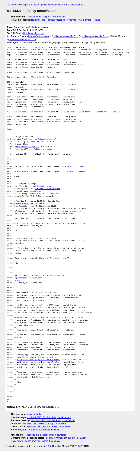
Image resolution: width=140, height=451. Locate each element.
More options (59, 17)
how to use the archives (28, 441)
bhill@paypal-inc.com (33, 33)
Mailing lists (24, 5)
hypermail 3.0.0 (43, 446)
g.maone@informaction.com (22, 39)
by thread (59, 438)
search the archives (51, 441)
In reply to (71, 20)
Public (36, 5)
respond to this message (36, 435)
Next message (38, 20)
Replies (96, 20)
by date (49, 438)
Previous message (56, 20)
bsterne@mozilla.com (38, 36)
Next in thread (84, 20)
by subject (70, 438)
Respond (47, 17)
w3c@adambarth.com (37, 27)
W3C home (10, 5)
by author (81, 438)
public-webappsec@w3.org (54, 5)
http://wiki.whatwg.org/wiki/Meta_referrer (38, 360)
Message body (34, 17)
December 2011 (78, 5)
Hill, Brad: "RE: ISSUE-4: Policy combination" (49, 417)
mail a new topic (58, 435)
